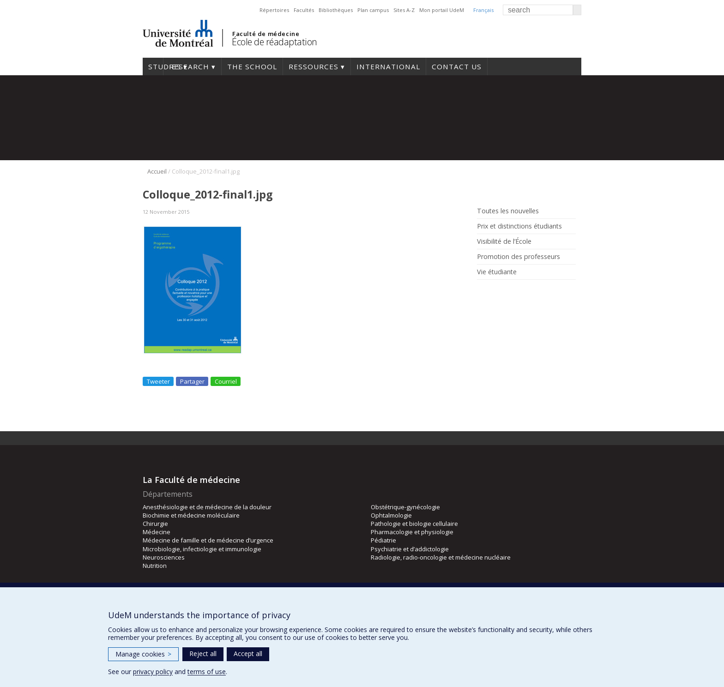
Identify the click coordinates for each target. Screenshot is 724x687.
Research (189, 66)
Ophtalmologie (391, 515)
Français (483, 9)
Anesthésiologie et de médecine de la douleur (207, 507)
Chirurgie (155, 523)
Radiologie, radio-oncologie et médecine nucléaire (441, 557)
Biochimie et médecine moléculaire (191, 515)
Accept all (248, 653)
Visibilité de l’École (504, 241)
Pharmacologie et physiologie (412, 532)
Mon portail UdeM (441, 9)
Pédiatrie (383, 540)
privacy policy (153, 671)
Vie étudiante (497, 272)
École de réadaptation (274, 42)
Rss (483, 293)
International (388, 66)
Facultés (304, 9)
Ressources (313, 66)
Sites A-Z (404, 9)
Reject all (203, 653)
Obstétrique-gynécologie (405, 507)
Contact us (457, 66)
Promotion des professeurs (518, 256)
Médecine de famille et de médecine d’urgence (208, 540)
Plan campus (373, 9)
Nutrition (155, 565)
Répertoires (274, 9)
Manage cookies (143, 654)
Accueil (157, 171)
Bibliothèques (336, 9)
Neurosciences (164, 557)
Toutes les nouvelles (508, 211)
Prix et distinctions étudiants (519, 226)
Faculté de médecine (265, 34)
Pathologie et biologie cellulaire (414, 523)
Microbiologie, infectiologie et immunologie (202, 549)
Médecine (156, 532)
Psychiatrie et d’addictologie (410, 549)
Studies (152, 66)
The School (252, 66)
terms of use (206, 671)
